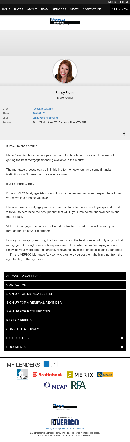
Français (124, 2)
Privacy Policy (52, 428)
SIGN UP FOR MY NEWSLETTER (29, 294)
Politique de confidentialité (72, 428)
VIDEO (74, 9)
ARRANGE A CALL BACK (24, 276)
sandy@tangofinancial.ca (45, 118)
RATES (18, 9)
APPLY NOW (120, 9)
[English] (112, 2)
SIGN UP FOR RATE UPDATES (28, 311)
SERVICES (59, 9)
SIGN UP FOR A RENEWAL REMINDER (34, 302)
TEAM (44, 9)
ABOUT (32, 9)
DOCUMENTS (16, 347)
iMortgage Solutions (43, 109)
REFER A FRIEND (19, 320)
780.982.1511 (39, 113)
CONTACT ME (92, 9)
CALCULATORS (17, 338)
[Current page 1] (46, 364)
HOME (6, 9)
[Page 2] (54, 364)
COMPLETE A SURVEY (22, 329)
